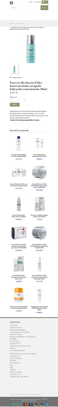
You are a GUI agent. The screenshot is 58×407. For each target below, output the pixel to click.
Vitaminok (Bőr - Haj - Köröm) (19, 377)
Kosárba (15, 104)
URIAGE (13, 370)
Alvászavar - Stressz (16, 327)
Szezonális (13, 360)
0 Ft (45, 2)
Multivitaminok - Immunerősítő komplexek (23, 354)
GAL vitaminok (14, 341)
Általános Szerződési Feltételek (18, 394)
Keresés (44, 8)
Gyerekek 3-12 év (15, 344)
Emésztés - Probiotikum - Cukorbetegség (22, 337)
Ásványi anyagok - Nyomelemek (19, 332)
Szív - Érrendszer (15, 363)
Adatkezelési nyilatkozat (34, 394)
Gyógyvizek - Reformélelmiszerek (20, 346)
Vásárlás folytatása (16, 77)
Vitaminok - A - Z (15, 374)
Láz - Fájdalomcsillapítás (17, 350)
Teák (11, 365)
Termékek (17, 23)
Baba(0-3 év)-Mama (16, 334)
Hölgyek (12, 348)
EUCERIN (22, 23)
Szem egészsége (15, 356)
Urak (11, 367)
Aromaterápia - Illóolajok (17, 330)
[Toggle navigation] (11, 2)
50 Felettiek (14, 325)
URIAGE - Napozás (16, 372)
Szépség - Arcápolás (16, 358)
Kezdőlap (12, 23)
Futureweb (33, 401)
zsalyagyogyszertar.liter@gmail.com (30, 399)
